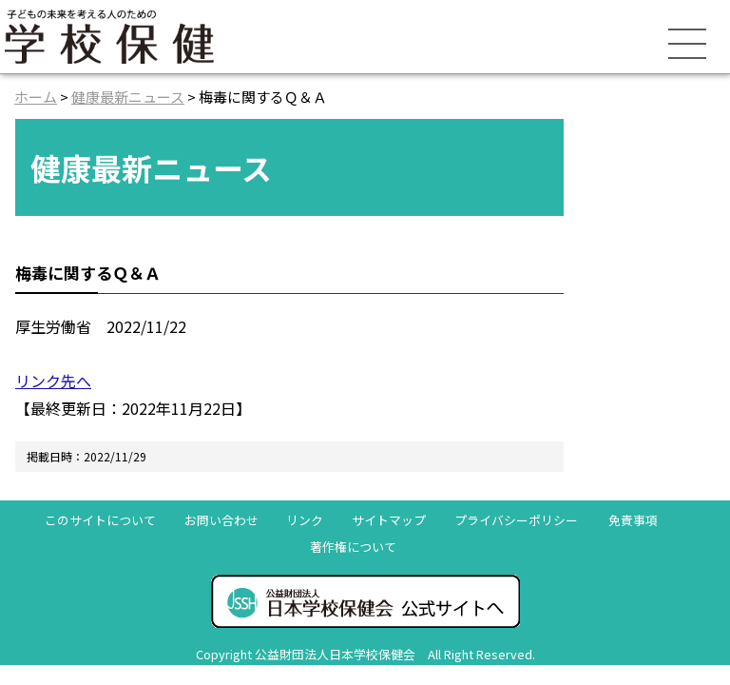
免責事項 (633, 520)
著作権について (353, 547)
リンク (304, 520)
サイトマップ (389, 520)
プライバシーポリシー (516, 520)
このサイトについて (100, 520)
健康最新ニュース (127, 97)
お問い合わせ (221, 520)
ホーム (35, 97)
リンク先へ (53, 380)
